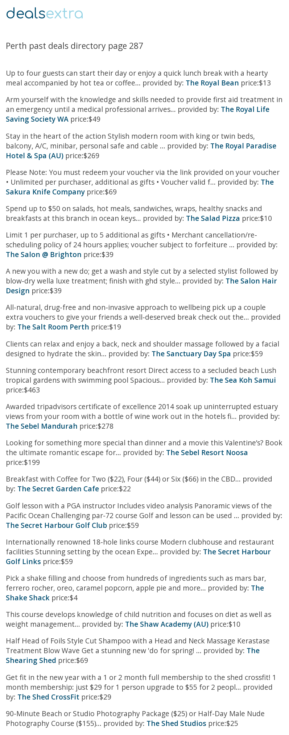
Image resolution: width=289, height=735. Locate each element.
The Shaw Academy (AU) (167, 624)
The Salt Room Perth (53, 327)
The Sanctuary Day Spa (191, 353)
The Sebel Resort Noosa (207, 452)
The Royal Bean (212, 83)
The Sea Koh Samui (243, 380)
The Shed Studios (176, 723)
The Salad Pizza (213, 218)
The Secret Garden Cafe (58, 489)
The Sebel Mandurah (42, 426)
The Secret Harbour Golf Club (56, 525)
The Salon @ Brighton (44, 254)
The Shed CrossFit (48, 697)
